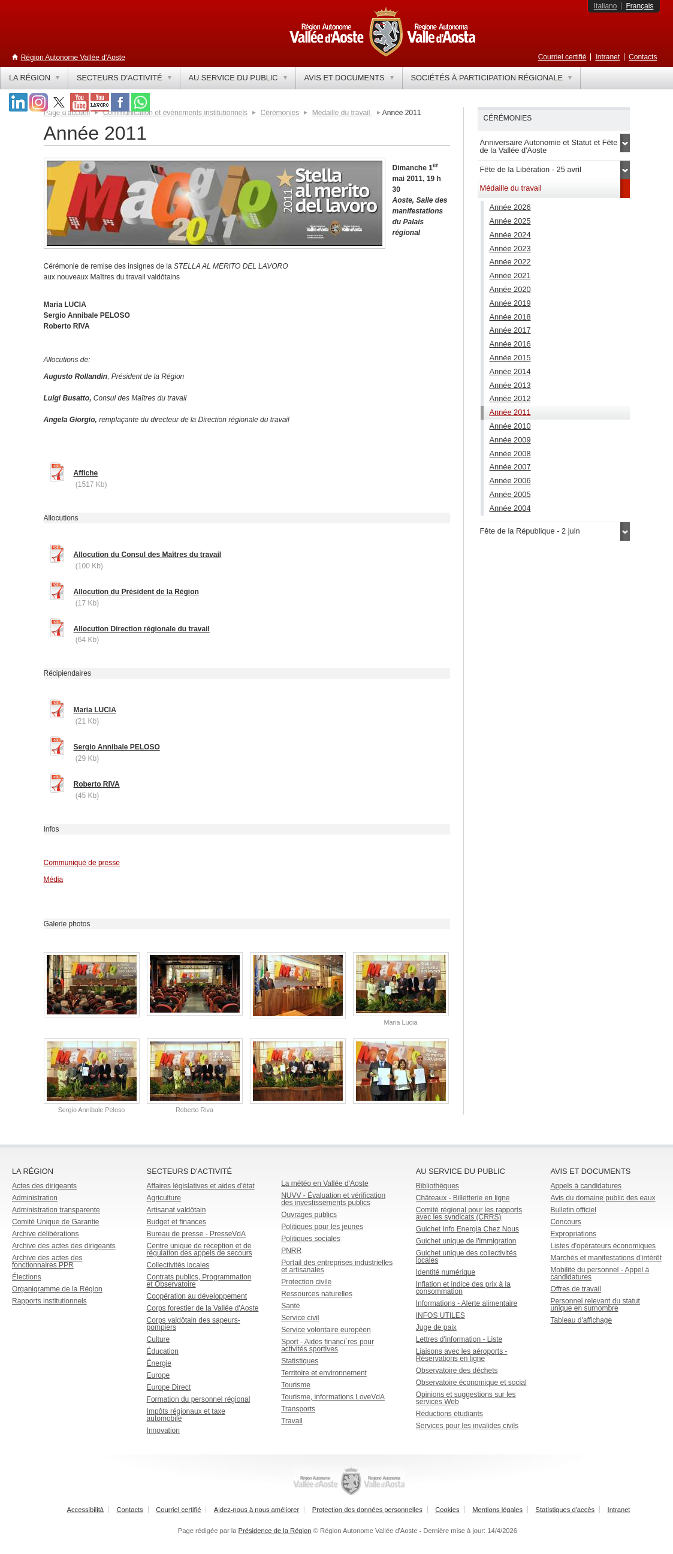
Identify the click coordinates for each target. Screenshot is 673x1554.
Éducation (163, 1351)
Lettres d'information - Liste (459, 1339)
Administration (35, 1198)
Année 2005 (510, 494)
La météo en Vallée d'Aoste (325, 1183)
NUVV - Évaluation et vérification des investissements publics (333, 1199)
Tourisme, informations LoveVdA (333, 1397)
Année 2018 (510, 316)
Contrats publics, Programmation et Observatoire (199, 1280)
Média (54, 879)
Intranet (607, 57)
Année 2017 (510, 330)
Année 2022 (510, 261)
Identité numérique (445, 1272)
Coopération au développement (197, 1296)
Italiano (605, 6)
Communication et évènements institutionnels (175, 113)
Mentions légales (497, 1509)
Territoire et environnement (324, 1373)
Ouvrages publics (309, 1214)
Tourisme (295, 1385)
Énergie (159, 1363)
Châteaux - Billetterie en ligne (463, 1198)
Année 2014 (510, 371)
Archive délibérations (45, 1234)
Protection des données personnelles (367, 1509)
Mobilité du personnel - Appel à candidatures (599, 1273)
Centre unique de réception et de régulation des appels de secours (199, 1249)
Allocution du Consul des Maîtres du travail (148, 554)
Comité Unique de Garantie (55, 1222)
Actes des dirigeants (44, 1186)
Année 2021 (510, 275)
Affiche (86, 473)
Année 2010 (510, 425)
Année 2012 (510, 398)
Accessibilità (85, 1509)
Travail (292, 1421)
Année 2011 (510, 412)
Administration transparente (56, 1210)
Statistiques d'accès (565, 1509)
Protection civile (306, 1282)
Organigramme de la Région (57, 1289)
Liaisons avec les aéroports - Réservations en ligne (462, 1355)
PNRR (291, 1250)
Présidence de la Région (275, 1530)
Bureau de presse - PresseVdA (196, 1234)
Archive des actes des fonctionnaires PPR (47, 1261)
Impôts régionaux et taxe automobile (186, 1415)
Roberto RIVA (97, 784)
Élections (26, 1277)
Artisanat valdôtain (176, 1210)
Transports (298, 1409)
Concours (565, 1222)
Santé (290, 1306)
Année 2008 (510, 453)
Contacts (643, 57)
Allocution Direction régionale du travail (142, 629)
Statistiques (299, 1361)
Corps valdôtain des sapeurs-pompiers (193, 1324)
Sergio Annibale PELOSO (117, 747)
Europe (158, 1375)
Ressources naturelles (316, 1294)
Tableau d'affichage (581, 1320)
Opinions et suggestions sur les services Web (466, 1398)
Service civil (300, 1318)
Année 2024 (510, 234)
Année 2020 (510, 289)
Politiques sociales (310, 1238)
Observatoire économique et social (471, 1382)
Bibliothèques (437, 1186)
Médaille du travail (342, 113)
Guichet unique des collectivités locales (466, 1256)
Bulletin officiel (573, 1210)
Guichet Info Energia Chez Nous (467, 1229)
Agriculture (164, 1198)
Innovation (163, 1430)
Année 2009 (510, 439)
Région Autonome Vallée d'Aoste (73, 57)
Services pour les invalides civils (467, 1426)
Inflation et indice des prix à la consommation (463, 1288)
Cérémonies (280, 113)
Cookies (447, 1509)
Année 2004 (510, 508)
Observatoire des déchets (457, 1370)
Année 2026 (510, 207)
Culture (158, 1339)
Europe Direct (169, 1387)
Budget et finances (176, 1222)
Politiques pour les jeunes (322, 1226)
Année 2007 (510, 466)
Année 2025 (510, 220)
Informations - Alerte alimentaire (466, 1303)
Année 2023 (510, 248)
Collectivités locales (178, 1265)
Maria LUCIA (95, 710)
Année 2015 (510, 357)
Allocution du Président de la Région (136, 592)
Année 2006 (510, 480)
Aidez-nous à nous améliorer (256, 1509)
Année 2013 (510, 385)
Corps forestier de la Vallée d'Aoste (203, 1308)
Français (639, 6)
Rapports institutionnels (49, 1301)
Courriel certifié (562, 57)
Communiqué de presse (82, 863)
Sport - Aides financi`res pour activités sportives (327, 1345)
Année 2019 (510, 303)
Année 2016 (510, 343)
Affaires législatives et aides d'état (201, 1186)
